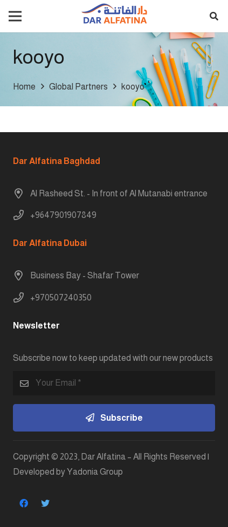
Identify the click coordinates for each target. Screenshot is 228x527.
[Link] (114, 16)
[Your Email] (114, 383)
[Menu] (15, 16)
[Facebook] (23, 503)
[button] (214, 16)
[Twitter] (45, 503)
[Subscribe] (114, 418)
